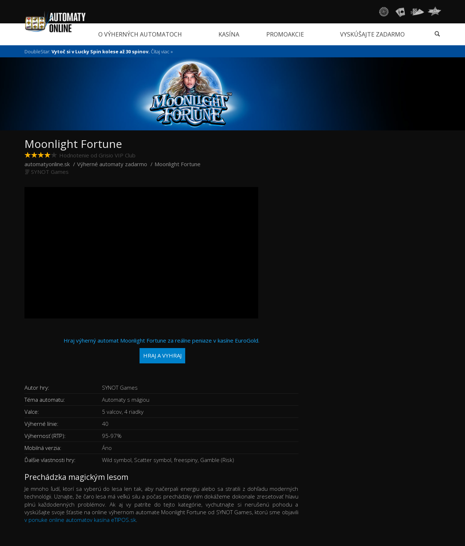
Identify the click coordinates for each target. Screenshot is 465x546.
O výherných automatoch (140, 34)
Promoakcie (285, 34)
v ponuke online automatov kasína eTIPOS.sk (80, 519)
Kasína (228, 34)
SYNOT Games (50, 171)
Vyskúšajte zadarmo (372, 34)
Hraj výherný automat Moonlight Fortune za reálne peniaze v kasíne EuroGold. (161, 350)
